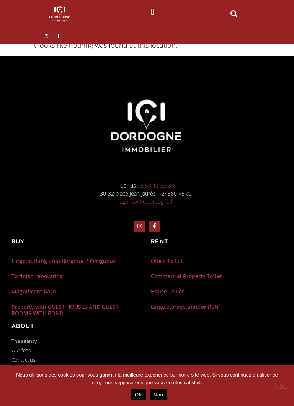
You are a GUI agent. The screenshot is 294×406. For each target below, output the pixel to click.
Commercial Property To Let (186, 276)
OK (138, 395)
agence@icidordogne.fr (147, 205)
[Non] (281, 385)
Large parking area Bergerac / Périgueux (63, 261)
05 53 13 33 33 (155, 188)
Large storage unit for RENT (186, 307)
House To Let (167, 292)
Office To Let (167, 261)
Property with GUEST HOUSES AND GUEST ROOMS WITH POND (65, 311)
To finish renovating (37, 276)
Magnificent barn (33, 292)
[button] (152, 12)
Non (158, 395)
